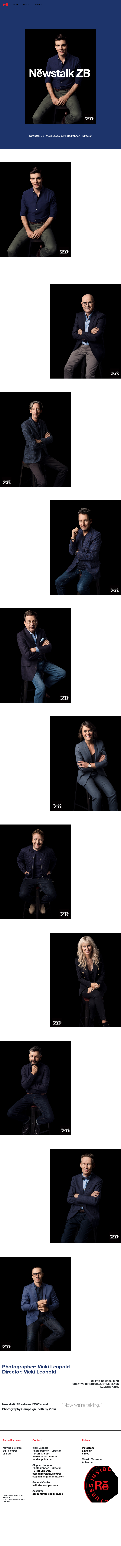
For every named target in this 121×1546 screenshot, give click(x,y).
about (26, 5)
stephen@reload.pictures (46, 1474)
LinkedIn (87, 1451)
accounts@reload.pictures (47, 1494)
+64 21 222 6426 (41, 1471)
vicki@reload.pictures (44, 1457)
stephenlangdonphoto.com (48, 1477)
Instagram (88, 1448)
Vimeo (85, 1454)
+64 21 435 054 (41, 1454)
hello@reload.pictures (45, 1485)
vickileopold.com (42, 1459)
